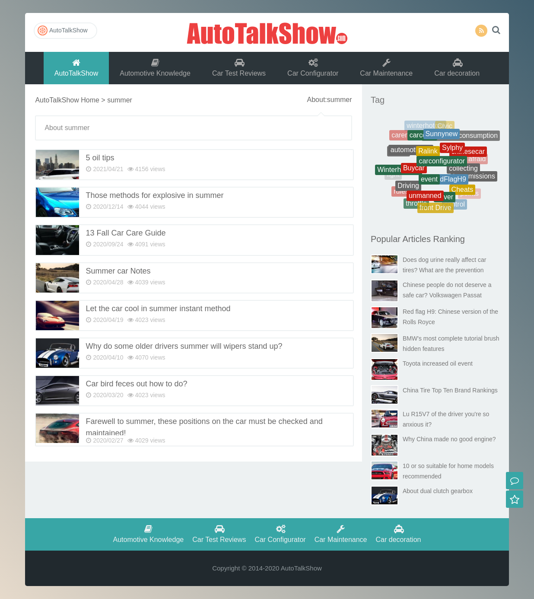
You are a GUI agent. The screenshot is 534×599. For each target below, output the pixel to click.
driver (444, 199)
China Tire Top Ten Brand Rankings (450, 390)
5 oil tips (100, 157)
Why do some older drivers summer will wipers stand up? (184, 346)
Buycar (414, 171)
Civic (444, 127)
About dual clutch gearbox (438, 490)
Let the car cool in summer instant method (158, 308)
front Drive (435, 209)
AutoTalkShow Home (67, 100)
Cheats (462, 192)
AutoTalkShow (267, 32)
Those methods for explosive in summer (154, 195)
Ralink (427, 155)
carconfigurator (442, 165)
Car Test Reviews (239, 67)
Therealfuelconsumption (461, 137)
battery (471, 142)
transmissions (474, 177)
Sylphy (452, 151)
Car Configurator (312, 67)
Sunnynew (442, 136)
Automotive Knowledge (155, 67)
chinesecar (468, 154)
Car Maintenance (386, 67)
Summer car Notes (118, 271)
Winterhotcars (398, 171)
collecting (463, 171)
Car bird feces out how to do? (136, 383)
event (429, 183)
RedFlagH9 (448, 183)
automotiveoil (411, 153)
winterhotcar (425, 127)
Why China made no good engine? (449, 439)
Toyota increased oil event (438, 363)
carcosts (422, 138)
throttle (416, 204)
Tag (378, 100)
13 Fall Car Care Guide (125, 233)
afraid (477, 159)
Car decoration (457, 67)
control (454, 205)
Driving (408, 188)
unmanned (425, 198)
